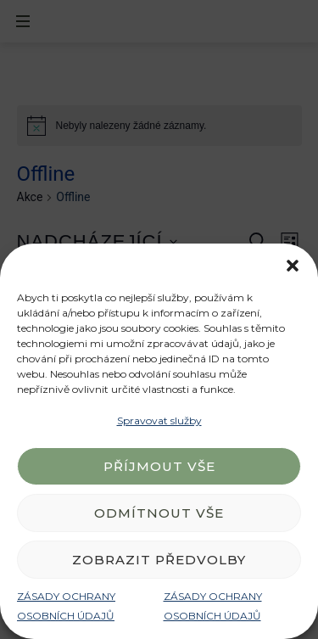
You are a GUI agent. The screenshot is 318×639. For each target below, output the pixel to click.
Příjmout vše (159, 466)
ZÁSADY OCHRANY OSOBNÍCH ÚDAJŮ (66, 606)
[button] (292, 264)
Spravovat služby (159, 420)
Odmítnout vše (159, 513)
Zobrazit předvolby (159, 560)
